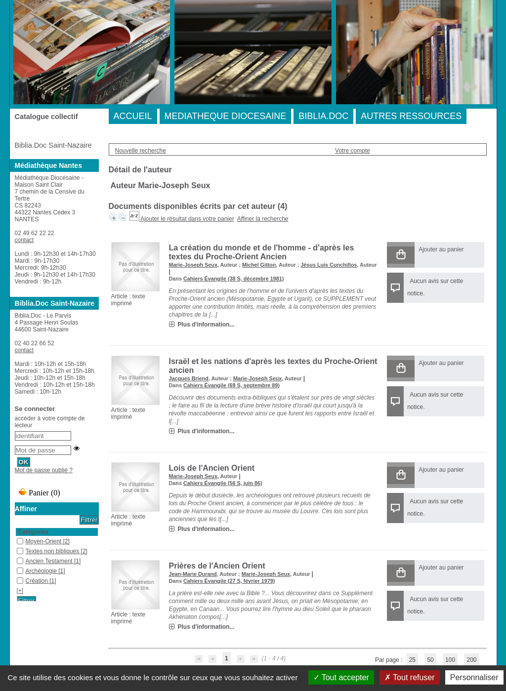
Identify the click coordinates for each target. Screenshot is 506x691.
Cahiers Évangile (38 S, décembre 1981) (233, 279)
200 (471, 659)
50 (430, 659)
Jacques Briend (189, 378)
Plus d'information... (206, 324)
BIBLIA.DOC (323, 116)
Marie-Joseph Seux (193, 265)
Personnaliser (474, 677)
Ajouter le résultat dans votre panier (187, 218)
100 (450, 659)
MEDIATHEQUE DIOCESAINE (226, 116)
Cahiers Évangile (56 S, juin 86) (222, 483)
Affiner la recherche (263, 218)
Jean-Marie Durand (193, 574)
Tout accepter (341, 677)
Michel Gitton (259, 265)
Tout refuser (409, 677)
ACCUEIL (133, 116)
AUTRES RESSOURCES (411, 116)
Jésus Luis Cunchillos (328, 265)
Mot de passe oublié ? (44, 470)
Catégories (33, 531)
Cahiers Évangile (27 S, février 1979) (229, 581)
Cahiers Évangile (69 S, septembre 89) (231, 385)
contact (24, 240)
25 (412, 659)
